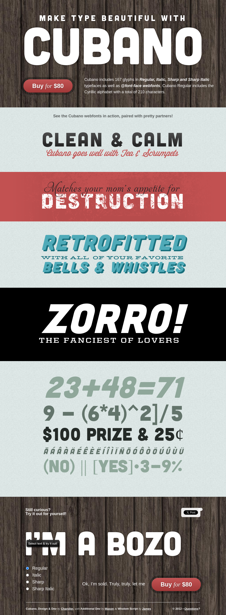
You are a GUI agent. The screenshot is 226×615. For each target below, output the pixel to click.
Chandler (67, 608)
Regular (40, 568)
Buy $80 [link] (48, 86)
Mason (109, 608)
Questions (191, 608)
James (146, 608)
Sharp (38, 582)
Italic (36, 575)
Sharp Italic (43, 589)
